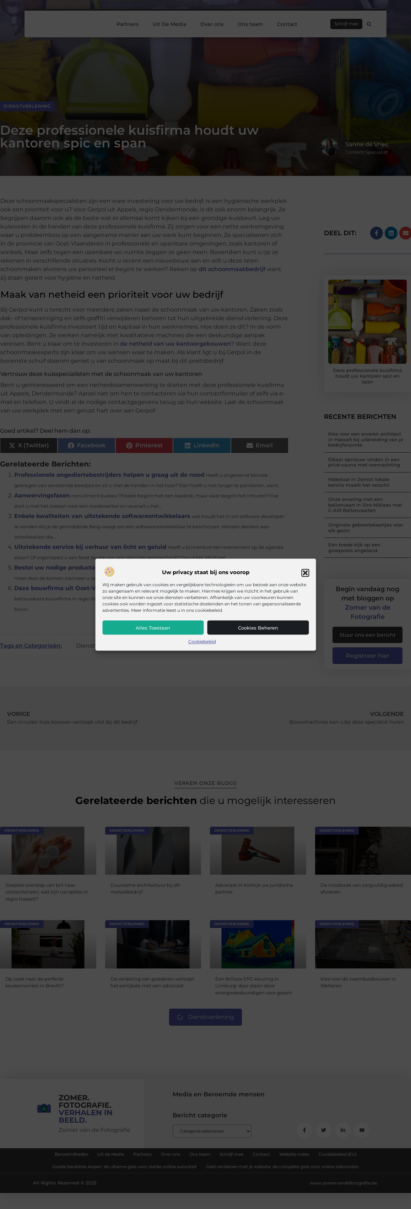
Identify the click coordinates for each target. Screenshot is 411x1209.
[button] (305, 572)
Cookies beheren (258, 628)
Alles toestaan (153, 628)
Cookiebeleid (202, 641)
